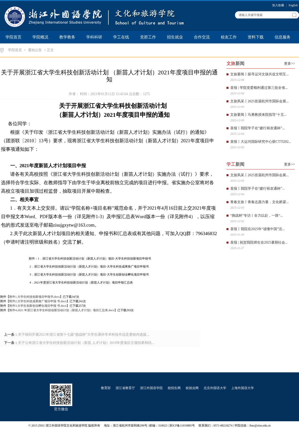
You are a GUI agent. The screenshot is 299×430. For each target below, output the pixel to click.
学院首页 (13, 37)
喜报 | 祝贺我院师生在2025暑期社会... (259, 242)
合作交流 (202, 37)
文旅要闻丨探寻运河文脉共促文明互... (259, 74)
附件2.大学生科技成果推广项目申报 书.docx (38, 301)
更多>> (289, 63)
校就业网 (192, 388)
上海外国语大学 (242, 388)
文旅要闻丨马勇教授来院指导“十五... (258, 115)
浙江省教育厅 (125, 388)
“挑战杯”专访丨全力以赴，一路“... (256, 215)
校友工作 (229, 37)
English (293, 5)
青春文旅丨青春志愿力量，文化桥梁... (259, 202)
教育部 (106, 388)
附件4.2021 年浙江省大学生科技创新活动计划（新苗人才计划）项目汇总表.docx (61, 310)
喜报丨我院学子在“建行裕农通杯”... (257, 128)
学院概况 (40, 37)
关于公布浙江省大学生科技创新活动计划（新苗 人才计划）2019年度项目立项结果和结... (86, 343)
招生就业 (175, 37)
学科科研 (94, 37)
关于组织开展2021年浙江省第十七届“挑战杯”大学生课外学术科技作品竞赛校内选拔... (83, 334)
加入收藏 (278, 5)
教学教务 (67, 37)
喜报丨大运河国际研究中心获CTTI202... (260, 141)
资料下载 (256, 37)
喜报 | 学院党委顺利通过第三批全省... (259, 88)
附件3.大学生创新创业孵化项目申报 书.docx (38, 305)
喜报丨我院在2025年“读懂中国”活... (257, 229)
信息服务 (283, 37)
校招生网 (174, 388)
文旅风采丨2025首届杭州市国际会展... (259, 101)
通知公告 (35, 50)
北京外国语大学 (215, 388)
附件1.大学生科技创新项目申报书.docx (34, 296)
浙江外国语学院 (151, 388)
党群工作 (148, 37)
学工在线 (121, 37)
